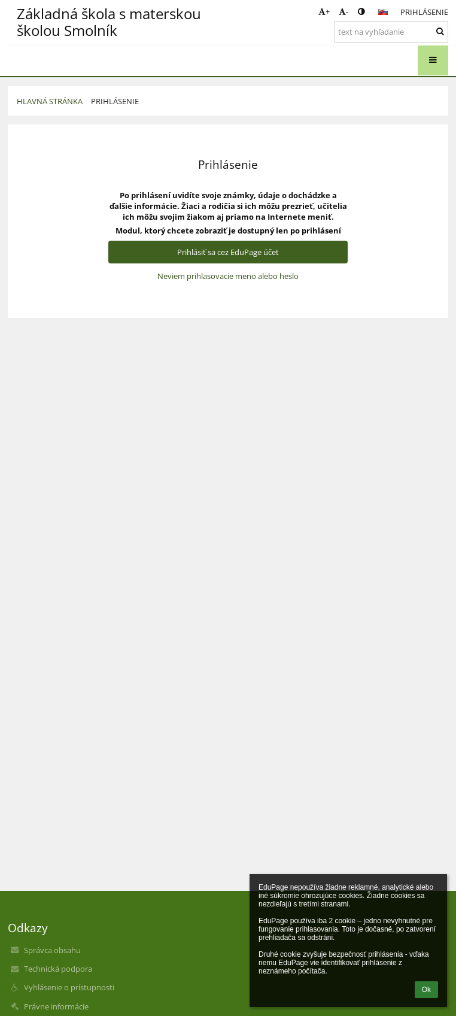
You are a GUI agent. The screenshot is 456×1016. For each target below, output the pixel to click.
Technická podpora (58, 968)
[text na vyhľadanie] (391, 32)
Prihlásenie (424, 12)
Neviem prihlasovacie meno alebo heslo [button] (228, 276)
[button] (383, 12)
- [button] (343, 11)
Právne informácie (56, 1006)
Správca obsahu (52, 950)
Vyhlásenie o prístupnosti (69, 987)
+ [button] (324, 11)
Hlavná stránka (50, 101)
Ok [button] (426, 989)
